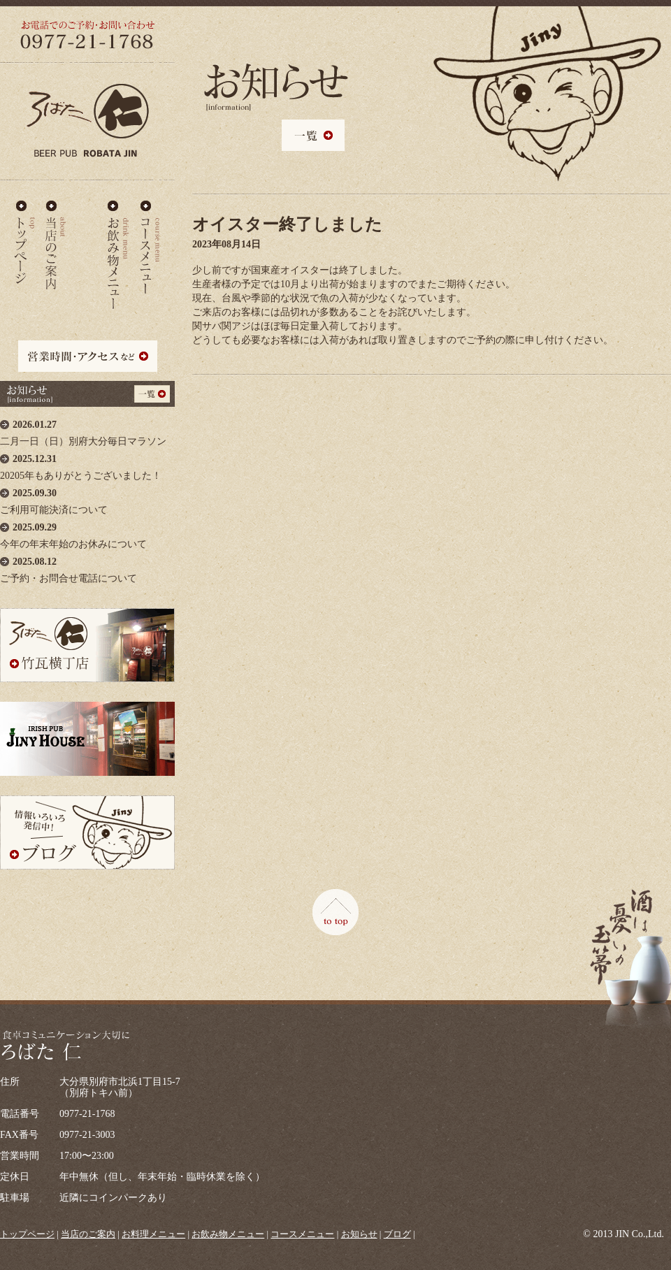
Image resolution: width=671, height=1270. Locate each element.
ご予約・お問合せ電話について (87, 566)
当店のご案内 (55, 242)
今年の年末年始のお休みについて (87, 532)
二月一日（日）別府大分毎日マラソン (87, 429)
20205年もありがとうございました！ (87, 464)
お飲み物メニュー (118, 242)
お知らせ (359, 1234)
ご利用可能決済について (87, 498)
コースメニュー (149, 242)
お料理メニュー (86, 242)
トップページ (27, 1234)
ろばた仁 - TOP (24, 242)
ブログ (397, 1234)
